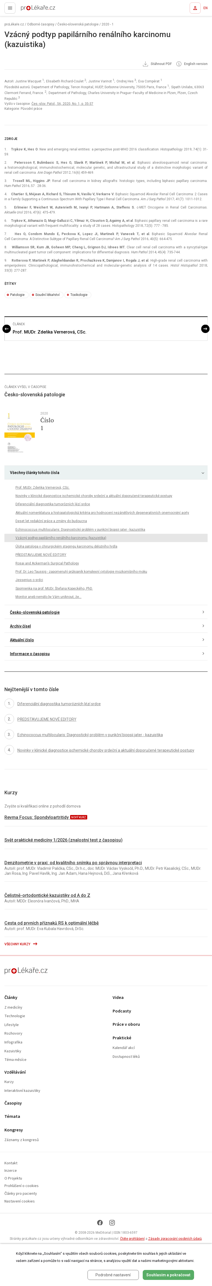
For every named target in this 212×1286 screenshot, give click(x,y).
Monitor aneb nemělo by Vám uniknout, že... (48, 597)
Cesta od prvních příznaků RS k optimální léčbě (51, 923)
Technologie (14, 1016)
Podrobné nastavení (113, 1275)
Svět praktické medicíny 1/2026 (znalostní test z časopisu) (63, 840)
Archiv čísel (20, 626)
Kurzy (9, 1082)
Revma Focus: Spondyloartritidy (37, 817)
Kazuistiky (12, 1051)
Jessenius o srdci (29, 580)
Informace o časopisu (30, 654)
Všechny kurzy (21, 944)
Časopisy (13, 1103)
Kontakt (10, 1163)
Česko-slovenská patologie (78, 24)
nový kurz (78, 817)
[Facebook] (100, 1222)
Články (10, 998)
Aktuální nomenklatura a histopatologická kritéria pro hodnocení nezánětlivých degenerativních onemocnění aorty (102, 513)
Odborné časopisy (40, 24)
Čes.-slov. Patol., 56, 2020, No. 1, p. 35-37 (62, 104)
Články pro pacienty (20, 1193)
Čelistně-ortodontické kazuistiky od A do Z (47, 895)
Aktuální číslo (22, 640)
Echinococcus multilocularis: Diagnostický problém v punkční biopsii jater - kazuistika (80, 530)
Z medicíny (13, 1007)
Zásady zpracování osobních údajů (175, 1239)
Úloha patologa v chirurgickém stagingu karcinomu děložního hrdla (66, 546)
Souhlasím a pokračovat (168, 1275)
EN (205, 8)
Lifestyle (11, 1025)
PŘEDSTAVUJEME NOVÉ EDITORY (40, 555)
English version (191, 64)
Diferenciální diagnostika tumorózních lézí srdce (52, 504)
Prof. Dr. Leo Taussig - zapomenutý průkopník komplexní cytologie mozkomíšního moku (81, 572)
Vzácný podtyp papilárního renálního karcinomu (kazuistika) (60, 538)
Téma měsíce (15, 1060)
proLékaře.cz (28, 10)
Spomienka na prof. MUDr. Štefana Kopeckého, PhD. (54, 588)
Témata (12, 1117)
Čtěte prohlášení (132, 1239)
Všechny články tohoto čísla (34, 472)
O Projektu (13, 1178)
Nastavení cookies (19, 1201)
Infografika (13, 1042)
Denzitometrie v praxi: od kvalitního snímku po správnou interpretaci (73, 862)
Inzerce (10, 1170)
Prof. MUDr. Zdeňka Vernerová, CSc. (49, 332)
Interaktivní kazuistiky (22, 1091)
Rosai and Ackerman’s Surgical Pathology (47, 563)
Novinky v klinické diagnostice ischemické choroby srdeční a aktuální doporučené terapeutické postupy (93, 496)
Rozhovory (13, 1033)
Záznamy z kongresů (21, 1140)
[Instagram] (112, 1222)
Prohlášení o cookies (21, 1186)
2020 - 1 (108, 24)
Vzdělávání (15, 1072)
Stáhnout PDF (157, 64)
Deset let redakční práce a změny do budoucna (51, 521)
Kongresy (13, 1130)
